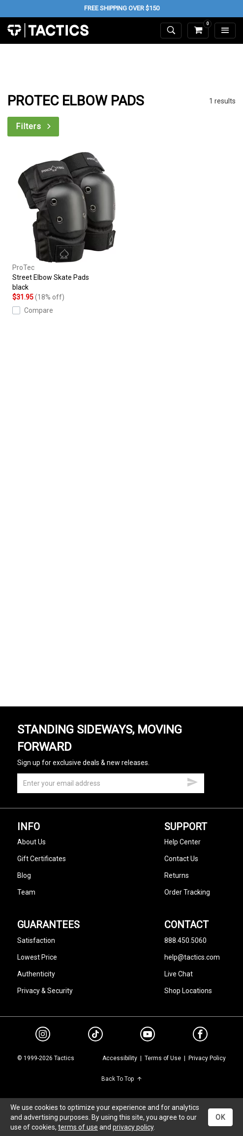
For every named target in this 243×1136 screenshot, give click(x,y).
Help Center (182, 842)
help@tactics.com (192, 957)
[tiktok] (95, 1035)
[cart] (198, 31)
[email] (110, 783)
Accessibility (119, 1058)
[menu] (225, 31)
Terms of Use (163, 1058)
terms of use (78, 1127)
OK (220, 1117)
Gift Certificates (41, 859)
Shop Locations (188, 991)
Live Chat (178, 974)
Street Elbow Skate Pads (67, 221)
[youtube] (147, 1036)
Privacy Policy (207, 1058)
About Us (31, 842)
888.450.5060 (185, 940)
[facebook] (200, 1036)
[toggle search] (171, 31)
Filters (34, 126)
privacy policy (133, 1127)
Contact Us (181, 859)
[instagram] (42, 1035)
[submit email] (192, 781)
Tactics (48, 30)
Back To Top (121, 1078)
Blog (24, 875)
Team (26, 892)
